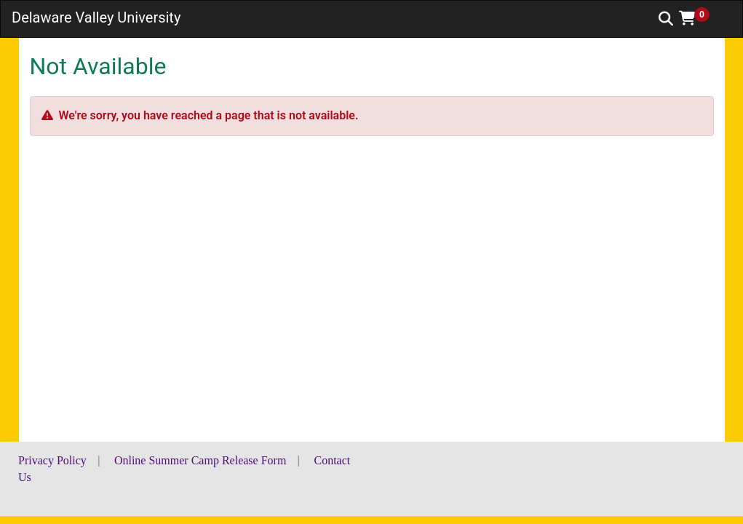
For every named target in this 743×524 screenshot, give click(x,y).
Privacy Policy (52, 460)
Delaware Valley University (96, 17)
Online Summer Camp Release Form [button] (200, 460)
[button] (699, 18)
